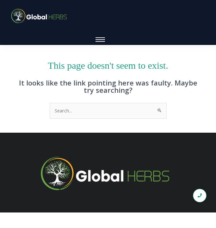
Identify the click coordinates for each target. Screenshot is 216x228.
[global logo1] (40, 16)
